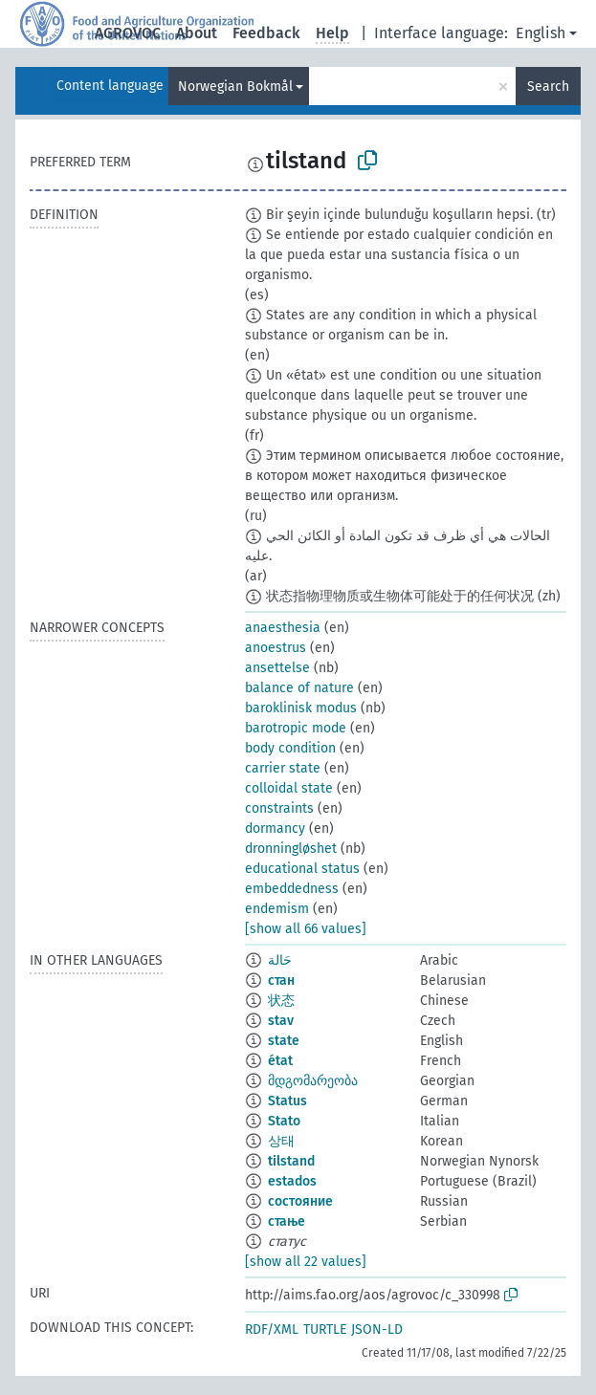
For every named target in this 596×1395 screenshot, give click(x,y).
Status (287, 1101)
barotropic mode (295, 728)
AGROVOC (128, 33)
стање (286, 1221)
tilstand (291, 1161)
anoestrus (275, 648)
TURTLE (324, 1329)
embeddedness (292, 889)
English (540, 33)
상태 (281, 1141)
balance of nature (299, 688)
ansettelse (277, 668)
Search (548, 86)
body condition (290, 748)
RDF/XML (271, 1329)
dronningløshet (291, 848)
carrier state (282, 768)
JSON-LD (377, 1329)
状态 (281, 1000)
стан (281, 980)
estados (292, 1181)
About (196, 33)
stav (281, 1021)
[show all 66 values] (305, 929)
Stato (284, 1121)
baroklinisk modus (301, 708)
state (283, 1041)
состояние (300, 1201)
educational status (302, 869)
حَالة (280, 960)
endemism (277, 909)
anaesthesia (282, 628)
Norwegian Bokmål (235, 86)
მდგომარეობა (313, 1081)
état (280, 1061)
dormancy (275, 828)
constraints (279, 808)
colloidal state (289, 788)
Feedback (266, 33)
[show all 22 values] (305, 1261)
